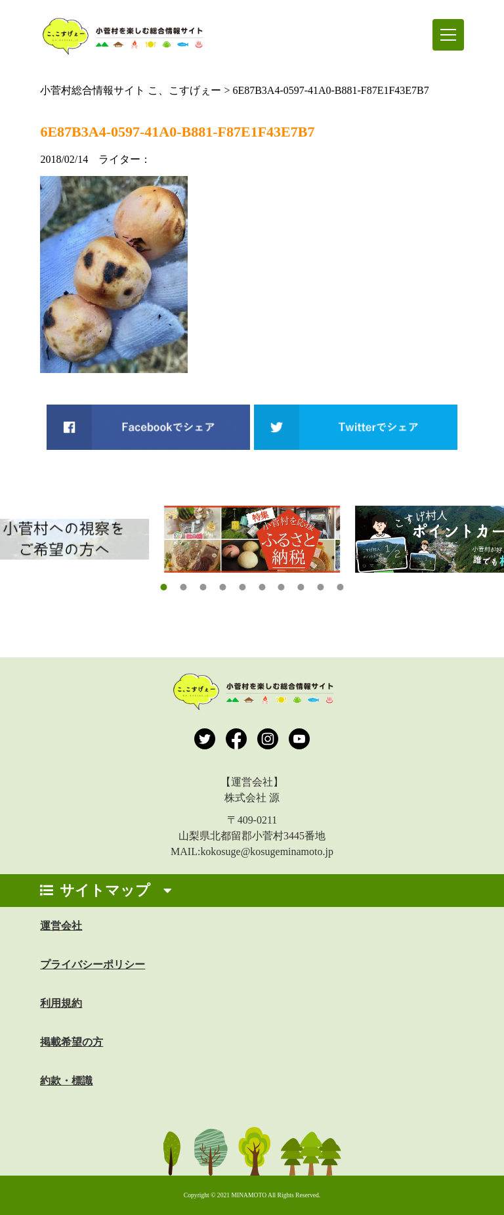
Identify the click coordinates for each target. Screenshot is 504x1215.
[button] (163, 587)
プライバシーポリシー (92, 964)
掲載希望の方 (71, 1042)
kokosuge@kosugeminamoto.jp (266, 851)
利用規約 (61, 1003)
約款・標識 (66, 1080)
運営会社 (61, 925)
